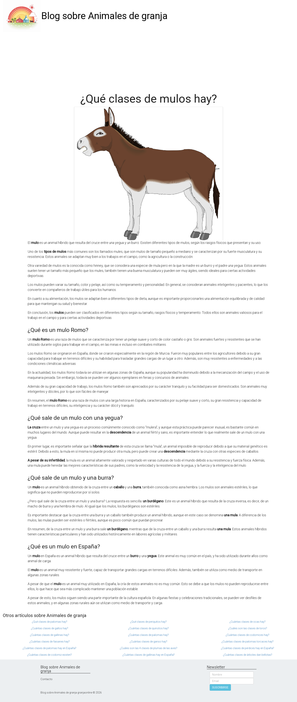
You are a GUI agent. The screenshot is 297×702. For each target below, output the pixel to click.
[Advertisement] (148, 60)
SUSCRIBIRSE (220, 687)
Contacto (46, 679)
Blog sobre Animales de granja (104, 15)
